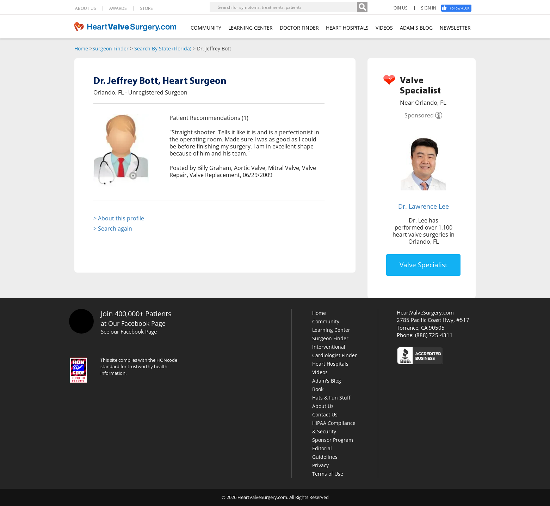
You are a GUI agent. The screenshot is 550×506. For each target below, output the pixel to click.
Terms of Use (327, 473)
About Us (323, 406)
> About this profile (118, 218)
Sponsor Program (332, 440)
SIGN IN (428, 8)
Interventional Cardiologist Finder (334, 351)
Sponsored (419, 115)
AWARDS (118, 8)
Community (325, 321)
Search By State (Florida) (162, 48)
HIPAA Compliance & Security (334, 427)
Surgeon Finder (110, 48)
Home (81, 48)
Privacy (320, 465)
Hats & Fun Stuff (331, 397)
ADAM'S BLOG (416, 27)
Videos (320, 372)
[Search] (362, 7)
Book (317, 389)
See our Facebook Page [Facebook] (129, 331)
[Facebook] (458, 8)
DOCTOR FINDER (299, 27)
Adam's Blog (326, 380)
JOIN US (400, 8)
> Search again (112, 228)
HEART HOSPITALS (347, 27)
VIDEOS (384, 27)
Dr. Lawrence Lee (423, 206)
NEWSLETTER (455, 27)
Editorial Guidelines (325, 452)
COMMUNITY (206, 27)
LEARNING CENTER (250, 27)
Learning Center (331, 330)
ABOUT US (85, 8)
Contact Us (325, 414)
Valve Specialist (423, 264)
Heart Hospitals (330, 363)
